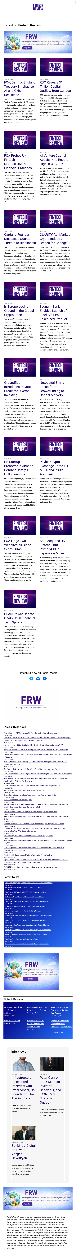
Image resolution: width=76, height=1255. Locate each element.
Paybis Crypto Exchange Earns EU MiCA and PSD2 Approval (54, 468)
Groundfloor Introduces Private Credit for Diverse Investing (17, 389)
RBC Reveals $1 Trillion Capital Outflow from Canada (55, 86)
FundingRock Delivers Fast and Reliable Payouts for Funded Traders (28, 855)
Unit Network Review (11, 1021)
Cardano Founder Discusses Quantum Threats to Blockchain (20, 239)
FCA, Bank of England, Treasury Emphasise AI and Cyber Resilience (20, 88)
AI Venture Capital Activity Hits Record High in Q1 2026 (54, 160)
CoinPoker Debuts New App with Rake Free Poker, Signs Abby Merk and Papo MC (32, 769)
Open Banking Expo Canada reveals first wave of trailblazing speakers (28, 836)
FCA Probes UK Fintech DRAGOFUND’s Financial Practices (18, 162)
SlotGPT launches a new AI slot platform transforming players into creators (30, 812)
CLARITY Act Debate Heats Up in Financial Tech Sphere (19, 618)
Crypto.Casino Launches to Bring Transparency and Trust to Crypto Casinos (30, 795)
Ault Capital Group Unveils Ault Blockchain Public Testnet (24, 790)
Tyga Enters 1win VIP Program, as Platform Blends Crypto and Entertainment (31, 733)
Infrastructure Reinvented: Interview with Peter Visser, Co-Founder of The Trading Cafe (24, 1088)
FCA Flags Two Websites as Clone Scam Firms (17, 545)
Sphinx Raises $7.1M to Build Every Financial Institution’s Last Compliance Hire (32, 786)
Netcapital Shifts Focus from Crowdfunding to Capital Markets (52, 389)
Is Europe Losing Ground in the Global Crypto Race (19, 311)
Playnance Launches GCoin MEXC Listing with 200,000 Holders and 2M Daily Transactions (36, 750)
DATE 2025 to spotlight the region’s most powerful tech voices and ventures (31, 867)
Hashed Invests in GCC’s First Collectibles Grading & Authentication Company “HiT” (33, 745)
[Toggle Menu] (38, 15)
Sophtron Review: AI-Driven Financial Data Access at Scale (35, 1024)
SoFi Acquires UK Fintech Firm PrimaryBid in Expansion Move (52, 547)
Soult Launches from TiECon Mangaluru (18, 800)
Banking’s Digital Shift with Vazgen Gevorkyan (24, 1152)
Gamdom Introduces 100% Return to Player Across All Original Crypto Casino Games (34, 824)
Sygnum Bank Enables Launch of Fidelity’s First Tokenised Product (53, 313)
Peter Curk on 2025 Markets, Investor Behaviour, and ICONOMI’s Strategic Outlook (50, 1090)
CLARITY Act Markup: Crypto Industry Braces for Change (55, 239)
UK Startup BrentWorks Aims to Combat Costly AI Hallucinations (18, 468)
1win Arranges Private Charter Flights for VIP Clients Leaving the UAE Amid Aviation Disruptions (38, 774)
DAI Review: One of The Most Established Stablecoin (12, 1010)
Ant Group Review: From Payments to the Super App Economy (61, 1010)
